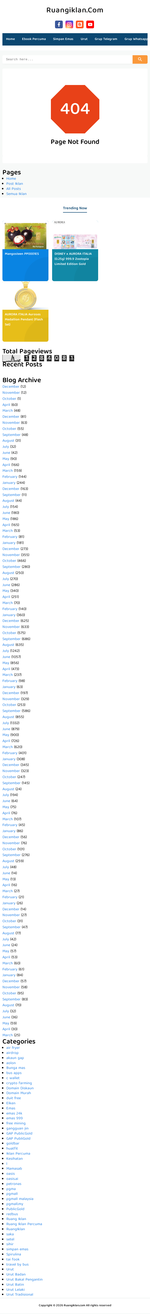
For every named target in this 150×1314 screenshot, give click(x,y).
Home (10, 39)
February (9, 477)
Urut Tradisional (19, 1295)
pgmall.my (14, 1205)
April (6, 405)
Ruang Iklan (16, 1220)
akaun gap (15, 1059)
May (5, 459)
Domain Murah (18, 1094)
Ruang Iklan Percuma (24, 1225)
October (9, 399)
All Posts (13, 189)
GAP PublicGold (19, 1134)
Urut (10, 1270)
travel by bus (17, 1265)
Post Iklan (14, 184)
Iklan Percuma (18, 1154)
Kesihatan (14, 1159)
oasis (10, 1174)
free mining (16, 1124)
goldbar (12, 1144)
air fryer (13, 1048)
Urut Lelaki (15, 1290)
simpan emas (17, 1250)
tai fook (13, 1260)
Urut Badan (16, 1275)
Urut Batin (15, 1285)
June (6, 453)
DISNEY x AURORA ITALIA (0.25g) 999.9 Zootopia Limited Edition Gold (73, 260)
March (7, 411)
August (8, 441)
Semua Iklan (16, 195)
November (11, 393)
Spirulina (13, 1255)
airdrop (12, 1054)
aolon (11, 1064)
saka (10, 1235)
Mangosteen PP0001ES (22, 255)
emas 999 (14, 1119)
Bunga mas (15, 1069)
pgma (11, 1190)
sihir (10, 1245)
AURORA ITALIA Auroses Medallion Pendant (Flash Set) (24, 320)
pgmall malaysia (19, 1200)
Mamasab (14, 1169)
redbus (12, 1215)
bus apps (14, 1074)
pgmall (12, 1194)
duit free (13, 1099)
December (10, 387)
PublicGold (15, 1210)
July (5, 447)
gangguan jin (17, 1129)
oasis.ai (12, 1179)
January (9, 483)
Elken (11, 1104)
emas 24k (14, 1114)
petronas (13, 1185)
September (11, 436)
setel (10, 1240)
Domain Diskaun (20, 1089)
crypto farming (19, 1084)
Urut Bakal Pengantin (24, 1280)
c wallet (13, 1079)
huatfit (12, 1149)
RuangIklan (15, 1230)
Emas (10, 1109)
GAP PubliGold (18, 1139)
